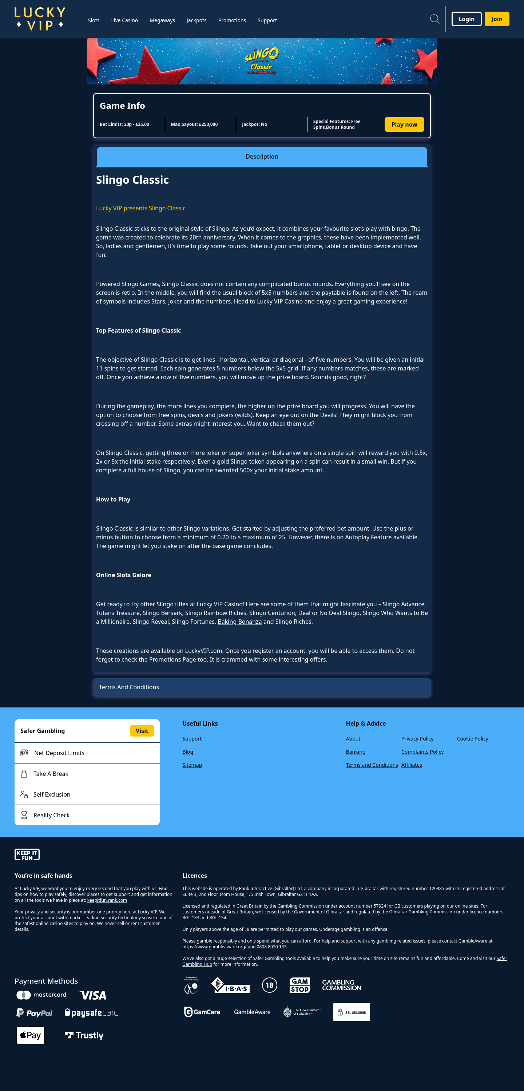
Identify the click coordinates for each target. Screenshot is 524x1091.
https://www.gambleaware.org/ (214, 947)
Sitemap (192, 764)
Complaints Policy (422, 751)
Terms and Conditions (372, 764)
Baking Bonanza (240, 622)
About (353, 738)
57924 (380, 906)
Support (192, 738)
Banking (356, 751)
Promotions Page (172, 659)
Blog (187, 751)
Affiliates (411, 764)
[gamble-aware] (94, 855)
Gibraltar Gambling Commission (422, 912)
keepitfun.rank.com (107, 900)
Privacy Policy (417, 738)
